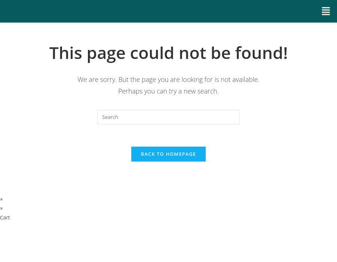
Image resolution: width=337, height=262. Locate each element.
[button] (326, 11)
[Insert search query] (168, 117)
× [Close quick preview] (1, 199)
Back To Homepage (168, 154)
